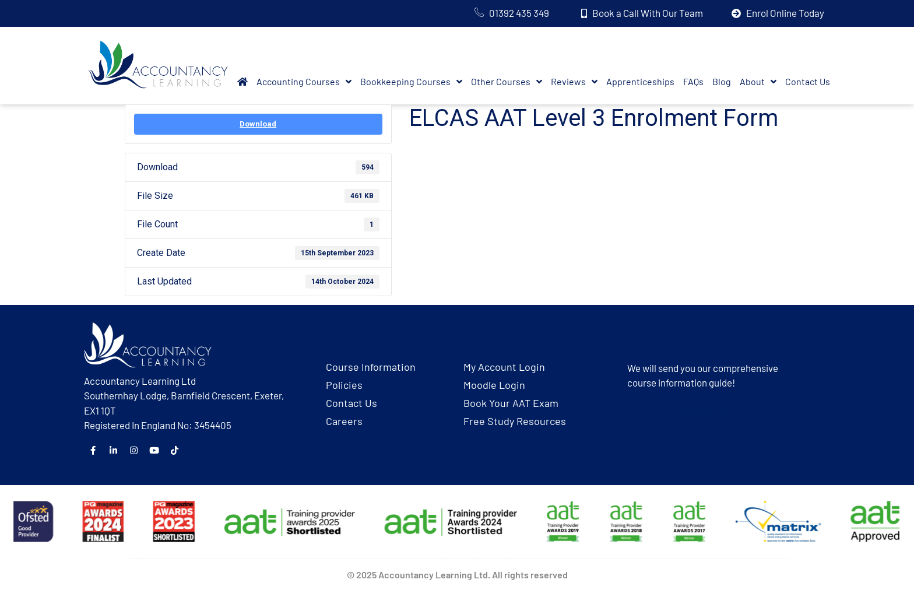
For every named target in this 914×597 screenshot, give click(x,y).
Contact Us (807, 81)
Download (258, 124)
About (758, 81)
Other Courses (506, 81)
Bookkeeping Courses (411, 81)
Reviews (574, 81)
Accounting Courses (303, 81)
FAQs (693, 81)
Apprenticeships (640, 81)
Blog (721, 81)
